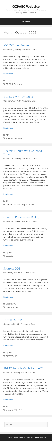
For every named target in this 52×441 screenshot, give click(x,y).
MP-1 (8, 135)
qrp (23, 204)
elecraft (18, 204)
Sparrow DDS (11, 268)
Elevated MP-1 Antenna (18, 96)
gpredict (9, 256)
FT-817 (17, 410)
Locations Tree (12, 320)
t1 (27, 204)
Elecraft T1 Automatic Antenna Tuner (22, 152)
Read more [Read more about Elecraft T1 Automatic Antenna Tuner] (8, 194)
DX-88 (8, 84)
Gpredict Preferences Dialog (21, 217)
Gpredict (10, 252)
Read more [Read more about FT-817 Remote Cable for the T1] (8, 399)
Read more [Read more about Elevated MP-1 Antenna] (8, 128)
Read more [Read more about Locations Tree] (8, 345)
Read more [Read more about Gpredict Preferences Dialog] (8, 245)
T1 (7, 201)
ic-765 (15, 84)
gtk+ (16, 355)
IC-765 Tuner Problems (18, 45)
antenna (9, 138)
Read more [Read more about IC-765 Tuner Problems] (8, 73)
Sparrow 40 (11, 303)
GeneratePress (40, 437)
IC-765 (9, 80)
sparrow (14, 307)
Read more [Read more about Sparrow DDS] (8, 297)
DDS (8, 307)
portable (18, 138)
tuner (21, 84)
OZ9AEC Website (26, 6)
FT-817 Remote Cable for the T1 (23, 368)
